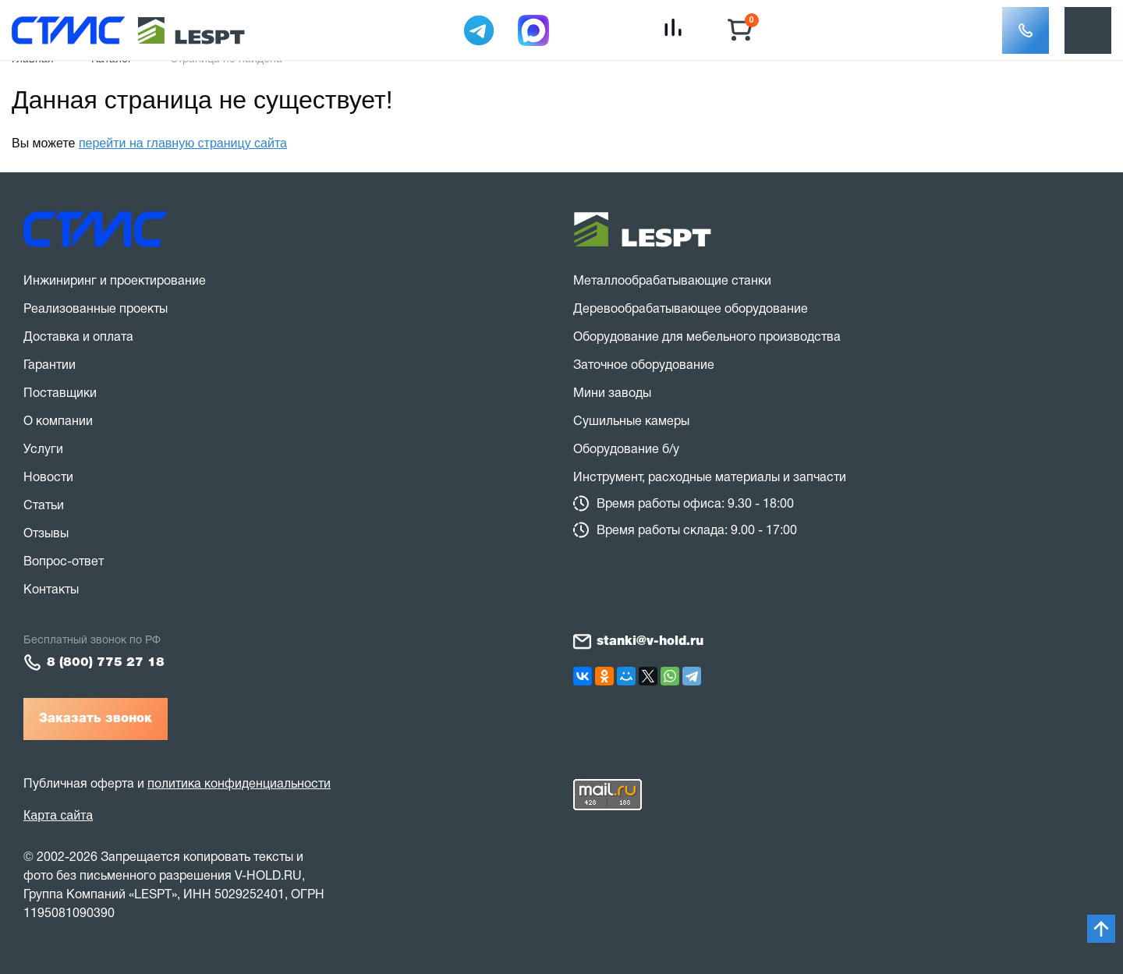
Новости (48, 478)
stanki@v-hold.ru (650, 641)
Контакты (51, 590)
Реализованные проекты (95, 309)
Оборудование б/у (626, 449)
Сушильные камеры (631, 421)
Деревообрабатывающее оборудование (690, 309)
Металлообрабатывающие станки (672, 281)
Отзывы (46, 534)
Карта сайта (58, 815)
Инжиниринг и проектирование (114, 281)
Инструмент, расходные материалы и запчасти (709, 478)
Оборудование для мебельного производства (707, 337)
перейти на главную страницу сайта (183, 143)
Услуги (43, 449)
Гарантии (49, 365)
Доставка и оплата (78, 337)
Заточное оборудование (643, 365)
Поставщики (60, 393)
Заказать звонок (95, 719)
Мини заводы (612, 393)
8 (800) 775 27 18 (106, 662)
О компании (58, 421)
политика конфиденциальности (239, 784)
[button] (1025, 30)
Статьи (43, 506)
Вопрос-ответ (63, 562)
